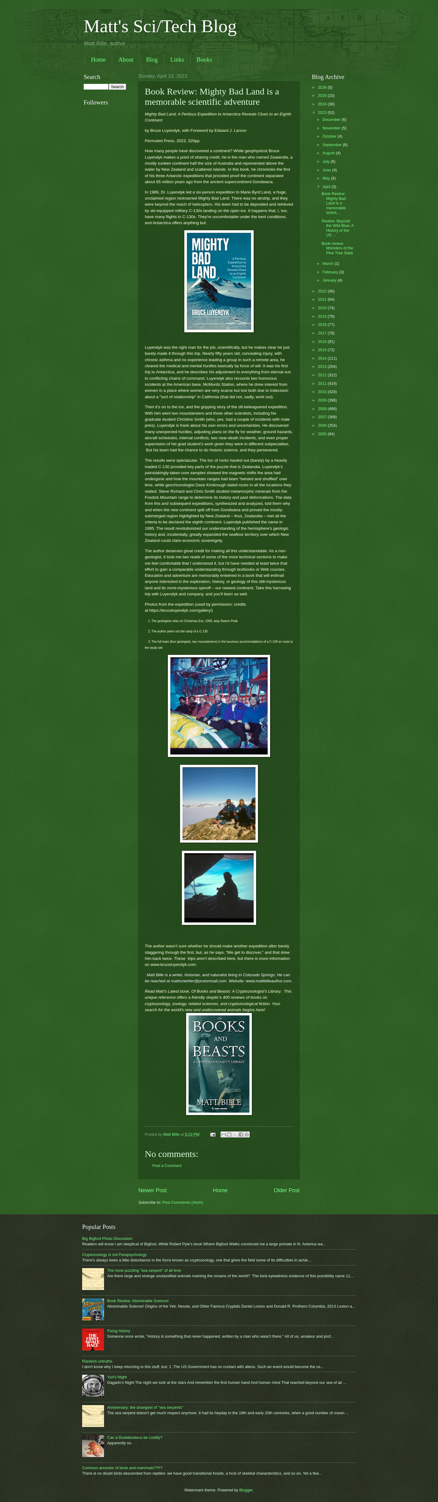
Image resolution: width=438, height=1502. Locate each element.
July (326, 161)
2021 (323, 299)
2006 (323, 425)
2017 (323, 333)
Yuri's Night (117, 1377)
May (326, 178)
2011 (323, 383)
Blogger (246, 1490)
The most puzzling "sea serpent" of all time (144, 1270)
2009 (323, 400)
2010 (323, 391)
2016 (323, 341)
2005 (323, 434)
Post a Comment (167, 1165)
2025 (323, 95)
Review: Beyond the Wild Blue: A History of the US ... (337, 228)
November (332, 128)
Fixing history (118, 1331)
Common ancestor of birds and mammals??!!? (122, 1468)
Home (98, 59)
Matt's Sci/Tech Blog (160, 26)
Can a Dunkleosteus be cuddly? (134, 1437)
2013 (323, 366)
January (329, 280)
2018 (323, 324)
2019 (323, 316)
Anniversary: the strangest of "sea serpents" (145, 1407)
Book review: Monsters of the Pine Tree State (337, 248)
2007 (323, 417)
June (327, 170)
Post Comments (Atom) (182, 1202)
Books (204, 59)
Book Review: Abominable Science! (138, 1300)
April (326, 186)
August (329, 153)
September (332, 144)
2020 (323, 308)
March (328, 263)
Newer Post (152, 1190)
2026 (323, 87)
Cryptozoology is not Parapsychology (114, 1254)
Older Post (287, 1190)
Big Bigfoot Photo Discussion (107, 1238)
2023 (323, 112)
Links (177, 59)
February (330, 272)
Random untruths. (97, 1361)
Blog (152, 59)
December (332, 119)
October (329, 136)
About (126, 59)
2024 (323, 104)
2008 (323, 408)
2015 (323, 349)
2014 (323, 358)
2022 (323, 291)
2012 (323, 375)
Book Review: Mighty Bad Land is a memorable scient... (334, 203)
